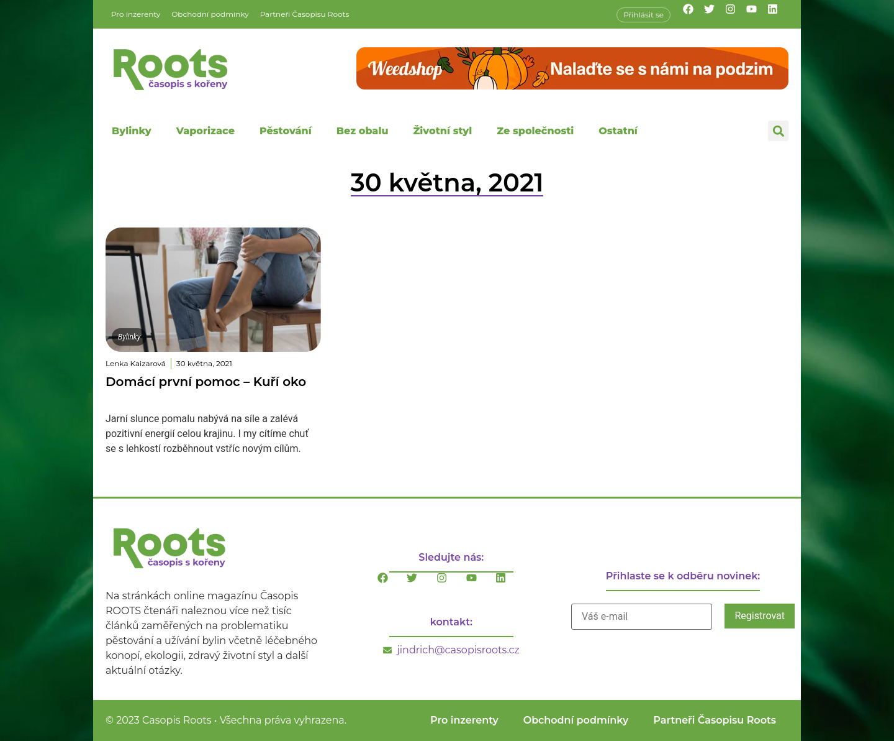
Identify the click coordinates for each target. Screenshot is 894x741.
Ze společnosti (535, 131)
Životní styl (442, 131)
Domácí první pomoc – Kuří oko (206, 381)
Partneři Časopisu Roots (305, 14)
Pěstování (286, 131)
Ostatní (618, 131)
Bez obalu (362, 131)
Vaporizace (205, 131)
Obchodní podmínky (209, 14)
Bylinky (131, 131)
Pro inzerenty (135, 14)
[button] (778, 131)
